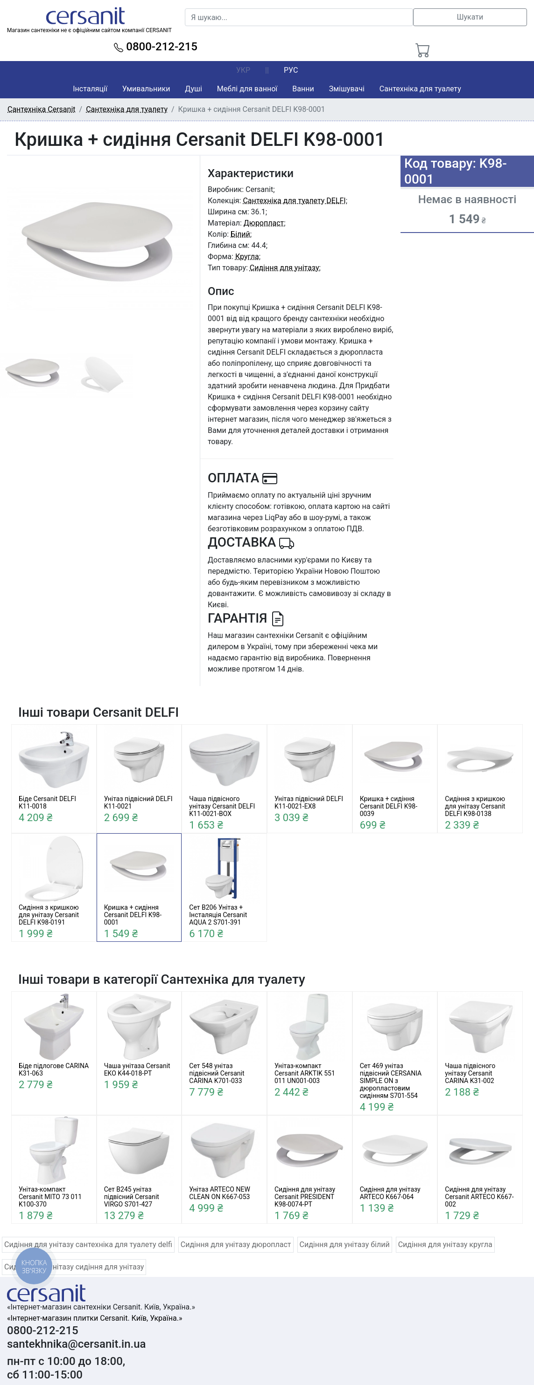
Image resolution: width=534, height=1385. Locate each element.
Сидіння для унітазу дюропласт (236, 1244)
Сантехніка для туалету (420, 88)
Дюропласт (264, 223)
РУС (291, 70)
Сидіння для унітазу (284, 267)
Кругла (247, 256)
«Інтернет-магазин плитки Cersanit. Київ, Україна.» (94, 1318)
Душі (193, 88)
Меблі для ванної (247, 88)
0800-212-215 (155, 46)
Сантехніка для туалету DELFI (294, 200)
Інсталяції (90, 88)
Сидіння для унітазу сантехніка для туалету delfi (88, 1244)
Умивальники (146, 88)
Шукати (470, 17)
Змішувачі (347, 88)
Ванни (303, 88)
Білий (240, 234)
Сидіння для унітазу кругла (445, 1244)
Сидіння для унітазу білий (345, 1244)
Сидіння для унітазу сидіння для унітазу (74, 1266)
